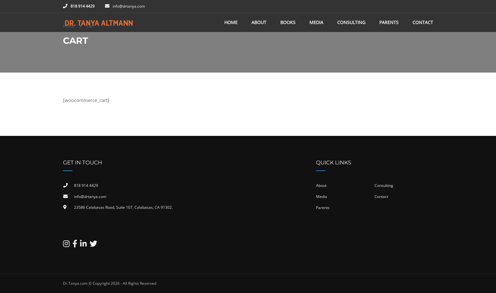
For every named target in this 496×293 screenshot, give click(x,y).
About (258, 22)
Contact (422, 22)
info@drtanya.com (129, 6)
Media (316, 22)
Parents (389, 22)
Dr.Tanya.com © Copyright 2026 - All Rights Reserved (109, 283)
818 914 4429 (83, 6)
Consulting (351, 22)
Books (287, 22)
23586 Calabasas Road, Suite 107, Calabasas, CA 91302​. (123, 207)
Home (231, 22)
